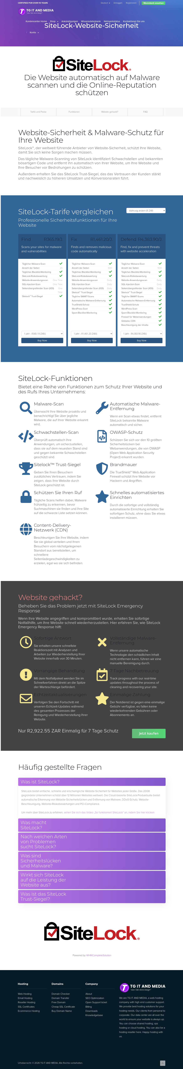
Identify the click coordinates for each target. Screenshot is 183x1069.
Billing (88, 1006)
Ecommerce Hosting (29, 1011)
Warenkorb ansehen (153, 3)
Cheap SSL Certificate (63, 1006)
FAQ (145, 112)
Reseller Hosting (26, 1002)
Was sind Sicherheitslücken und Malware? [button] (41, 860)
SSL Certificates (26, 1006)
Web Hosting (25, 993)
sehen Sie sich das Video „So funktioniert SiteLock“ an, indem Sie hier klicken (109, 812)
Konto (34, 32)
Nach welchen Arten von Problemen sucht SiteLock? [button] (44, 841)
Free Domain (59, 1002)
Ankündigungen (69, 21)
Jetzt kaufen (149, 733)
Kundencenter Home (36, 21)
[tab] (92, 782)
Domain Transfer (60, 998)
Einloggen (118, 3)
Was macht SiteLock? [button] (33, 825)
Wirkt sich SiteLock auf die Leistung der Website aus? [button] (43, 880)
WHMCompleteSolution (98, 955)
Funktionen (74, 112)
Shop (54, 21)
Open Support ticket (96, 1002)
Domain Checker (61, 993)
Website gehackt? (109, 112)
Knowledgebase (94, 1015)
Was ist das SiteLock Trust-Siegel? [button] (43, 897)
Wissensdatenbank (91, 21)
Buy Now (42, 340)
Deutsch (105, 3)
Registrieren (131, 3)
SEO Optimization (94, 998)
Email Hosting (25, 998)
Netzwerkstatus (112, 21)
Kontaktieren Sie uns (134, 21)
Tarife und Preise (38, 112)
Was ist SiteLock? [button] (40, 781)
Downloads (91, 1011)
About (88, 993)
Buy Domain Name (62, 1011)
